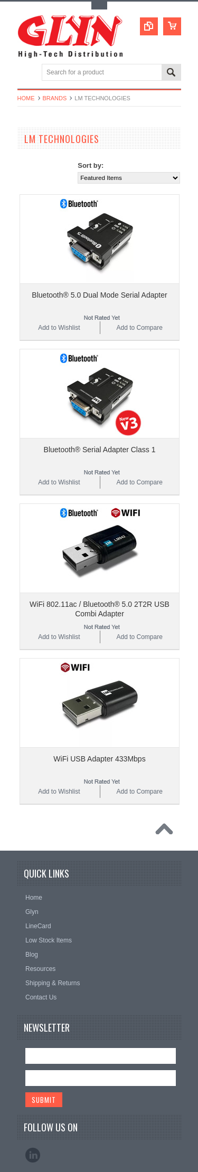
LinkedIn (32, 1155)
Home (26, 98)
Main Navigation (26, 73)
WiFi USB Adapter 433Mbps (99, 759)
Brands (55, 98)
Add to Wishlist (59, 327)
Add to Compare (139, 327)
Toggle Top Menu (99, 5)
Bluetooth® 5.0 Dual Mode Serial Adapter (99, 295)
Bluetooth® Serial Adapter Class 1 (100, 449)
